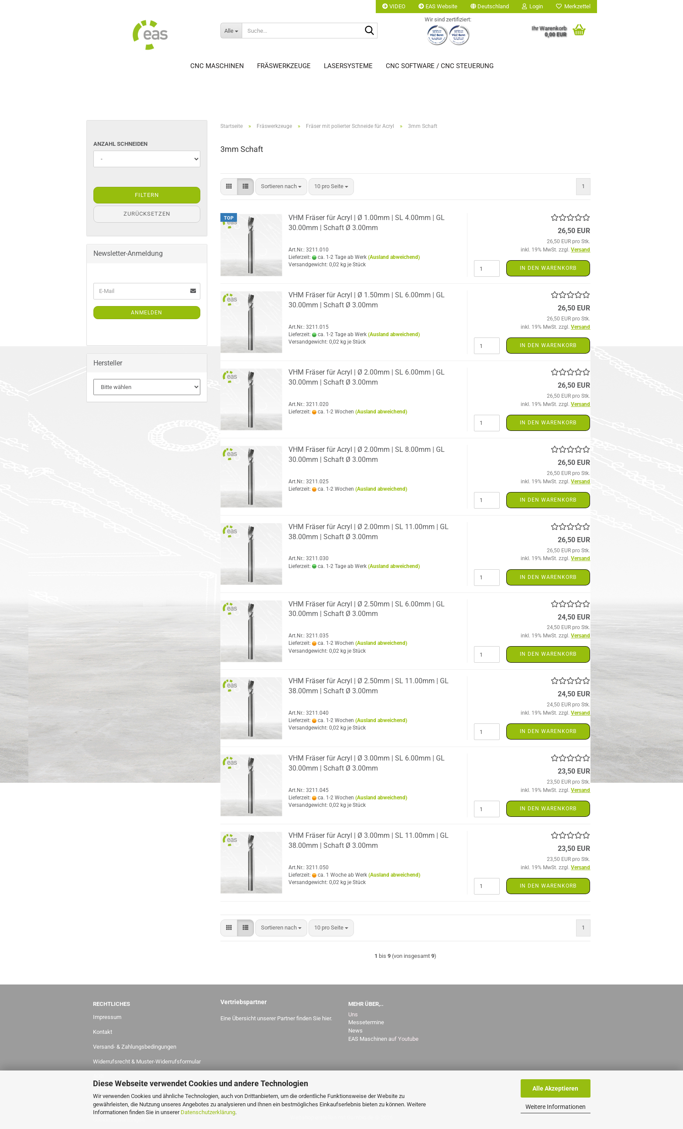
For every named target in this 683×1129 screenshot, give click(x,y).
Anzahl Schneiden (120, 144)
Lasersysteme (348, 66)
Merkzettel (573, 6)
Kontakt (102, 1032)
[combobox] (281, 186)
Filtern (147, 195)
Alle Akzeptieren (555, 1088)
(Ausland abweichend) (394, 257)
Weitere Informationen (555, 1106)
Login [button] (532, 6)
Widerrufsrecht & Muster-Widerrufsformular (147, 1061)
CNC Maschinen (217, 66)
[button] (489, 6)
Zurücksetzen (147, 213)
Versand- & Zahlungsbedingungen (134, 1046)
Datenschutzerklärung (208, 1112)
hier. (327, 1018)
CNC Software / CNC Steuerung (440, 66)
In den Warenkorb (548, 268)
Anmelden (146, 313)
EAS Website (438, 6)
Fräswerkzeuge (284, 66)
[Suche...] (231, 30)
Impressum (107, 1017)
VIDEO (393, 6)
